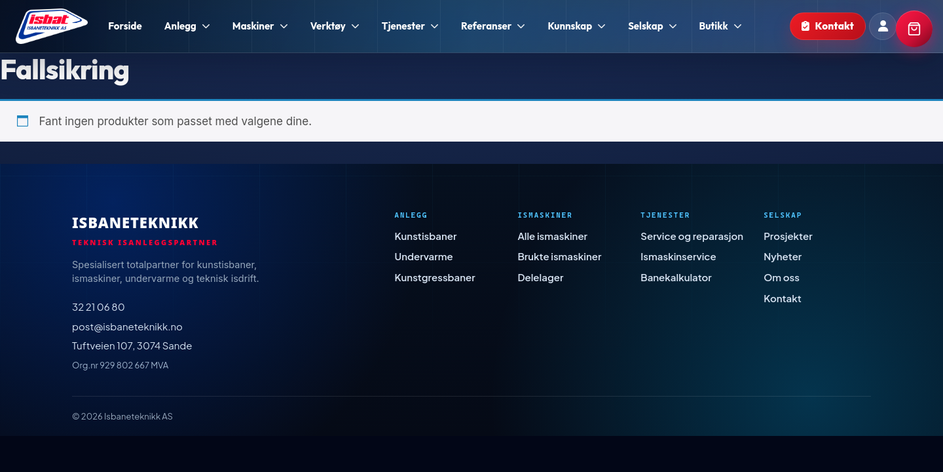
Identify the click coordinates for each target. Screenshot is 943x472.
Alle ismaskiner (552, 235)
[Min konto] (883, 26)
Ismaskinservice (678, 256)
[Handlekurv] (914, 28)
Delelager (540, 277)
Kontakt (783, 298)
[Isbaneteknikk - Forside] (52, 26)
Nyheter (783, 256)
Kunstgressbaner (435, 277)
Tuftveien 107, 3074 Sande (132, 345)
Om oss (782, 277)
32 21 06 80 (98, 306)
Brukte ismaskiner (559, 256)
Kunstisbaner (426, 235)
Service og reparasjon (691, 235)
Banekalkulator (676, 277)
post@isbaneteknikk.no (127, 326)
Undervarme (424, 256)
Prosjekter (788, 235)
